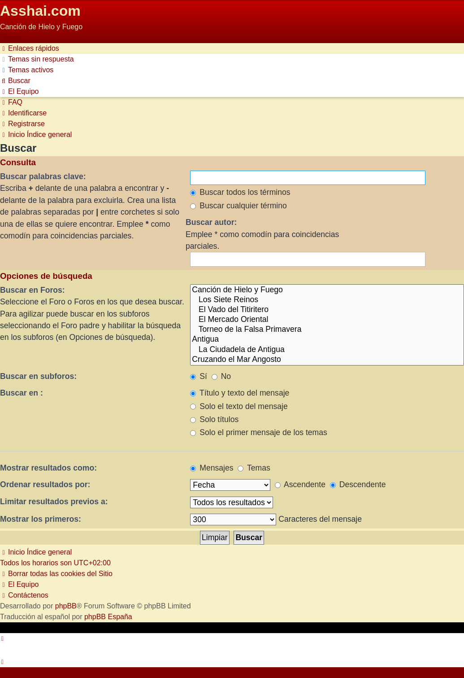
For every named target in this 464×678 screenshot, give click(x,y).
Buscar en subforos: (38, 376)
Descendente (358, 484)
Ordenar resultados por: (45, 484)
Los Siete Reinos (327, 300)
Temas (254, 467)
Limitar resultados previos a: (54, 501)
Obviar (10, 37)
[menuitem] (37, 59)
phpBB (66, 606)
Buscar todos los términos (240, 192)
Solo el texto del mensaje (238, 406)
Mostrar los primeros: (40, 519)
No (221, 376)
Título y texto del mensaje (239, 392)
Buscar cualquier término (238, 205)
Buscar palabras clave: (43, 176)
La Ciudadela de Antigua (327, 350)
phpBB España (108, 617)
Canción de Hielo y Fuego (327, 290)
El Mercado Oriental (327, 320)
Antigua (327, 339)
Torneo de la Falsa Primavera (327, 330)
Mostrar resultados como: (48, 467)
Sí (198, 376)
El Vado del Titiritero (327, 310)
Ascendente (300, 484)
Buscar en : (21, 392)
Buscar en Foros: (32, 290)
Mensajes (211, 467)
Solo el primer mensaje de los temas (258, 432)
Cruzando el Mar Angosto (327, 360)
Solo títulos (214, 419)
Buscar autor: (211, 222)
